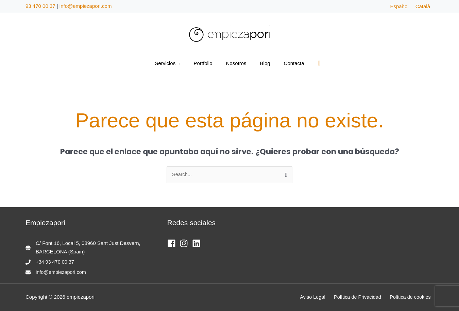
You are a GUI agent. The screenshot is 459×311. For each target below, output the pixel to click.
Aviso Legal (318, 297)
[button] (184, 63)
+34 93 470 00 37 (55, 262)
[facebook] (172, 243)
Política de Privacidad (361, 297)
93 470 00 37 (40, 6)
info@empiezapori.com (86, 6)
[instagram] (185, 243)
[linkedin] (197, 243)
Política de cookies (412, 297)
